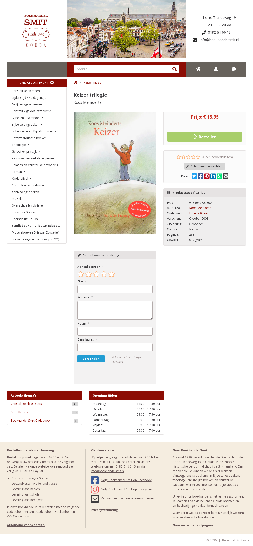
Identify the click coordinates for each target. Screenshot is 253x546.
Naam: (82, 323)
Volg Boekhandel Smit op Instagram (121, 489)
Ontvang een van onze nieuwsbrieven (122, 498)
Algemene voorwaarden (26, 525)
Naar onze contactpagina (193, 525)
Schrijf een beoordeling (204, 166)
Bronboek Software (236, 540)
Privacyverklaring (104, 510)
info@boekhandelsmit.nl (216, 39)
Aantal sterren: (89, 267)
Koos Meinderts (200, 208)
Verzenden (91, 359)
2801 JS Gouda (219, 25)
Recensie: (84, 297)
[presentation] (105, 374)
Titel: (80, 281)
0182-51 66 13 (216, 32)
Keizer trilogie (92, 83)
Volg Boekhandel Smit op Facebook (121, 480)
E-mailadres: (85, 339)
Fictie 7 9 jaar (198, 213)
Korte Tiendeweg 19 (219, 17)
